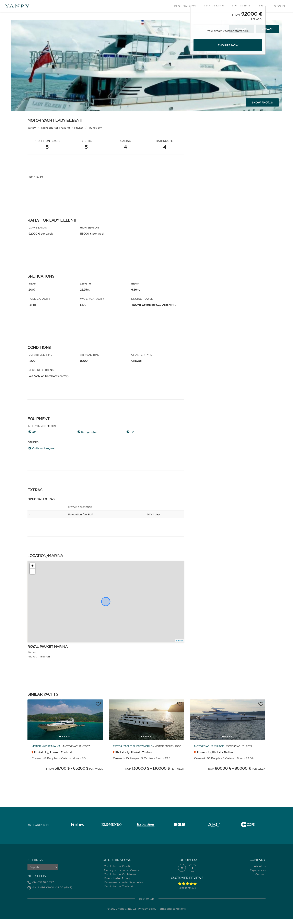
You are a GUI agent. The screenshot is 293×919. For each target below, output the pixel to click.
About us (260, 866)
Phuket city (94, 127)
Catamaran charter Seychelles (123, 882)
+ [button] (32, 565)
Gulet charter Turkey (117, 878)
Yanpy (31, 127)
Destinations (185, 6)
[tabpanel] (65, 719)
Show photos (262, 102)
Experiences (258, 870)
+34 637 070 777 (43, 882)
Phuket (78, 127)
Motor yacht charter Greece (122, 870)
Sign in (279, 6)
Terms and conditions (172, 908)
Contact (260, 874)
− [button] (32, 571)
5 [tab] (70, 737)
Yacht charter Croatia (117, 866)
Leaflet (179, 640)
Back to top (146, 898)
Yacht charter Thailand (118, 886)
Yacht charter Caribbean (120, 874)
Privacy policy (147, 908)
